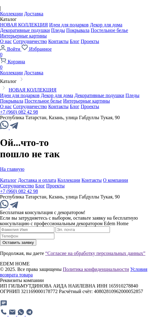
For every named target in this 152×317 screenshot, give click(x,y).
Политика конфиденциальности (96, 269)
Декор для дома (106, 24)
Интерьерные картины (23, 35)
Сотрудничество (30, 41)
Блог (75, 41)
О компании (115, 180)
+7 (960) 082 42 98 (19, 112)
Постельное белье (109, 30)
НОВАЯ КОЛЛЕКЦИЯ (24, 24)
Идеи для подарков (69, 24)
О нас (6, 41)
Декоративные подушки (25, 30)
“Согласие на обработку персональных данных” (95, 253)
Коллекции (11, 13)
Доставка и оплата (37, 180)
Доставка (33, 13)
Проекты (90, 41)
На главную (12, 169)
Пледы (58, 30)
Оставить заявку (18, 242)
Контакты (58, 41)
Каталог (8, 180)
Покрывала (78, 30)
